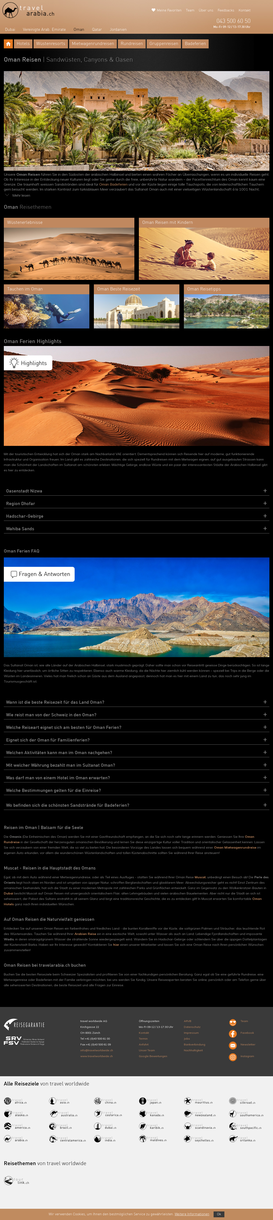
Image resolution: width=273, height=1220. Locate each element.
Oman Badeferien (113, 184)
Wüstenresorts (50, 44)
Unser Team (147, 1050)
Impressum (191, 1032)
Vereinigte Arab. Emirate (44, 30)
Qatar (97, 30)
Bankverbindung (194, 1044)
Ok (219, 1214)
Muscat (200, 877)
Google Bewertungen (153, 1056)
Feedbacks (226, 10)
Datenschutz (192, 1027)
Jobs (187, 1038)
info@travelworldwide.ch (96, 1050)
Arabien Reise (85, 934)
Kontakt (244, 10)
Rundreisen (132, 44)
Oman (79, 30)
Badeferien (195, 44)
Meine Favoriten (169, 10)
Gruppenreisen (163, 44)
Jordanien (118, 30)
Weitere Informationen (192, 1214)
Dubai (10, 30)
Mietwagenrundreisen (93, 44)
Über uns (206, 10)
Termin (143, 1038)
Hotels (23, 44)
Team (190, 10)
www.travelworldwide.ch (96, 1056)
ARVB (187, 1021)
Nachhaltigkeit (193, 1050)
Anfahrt (144, 1044)
